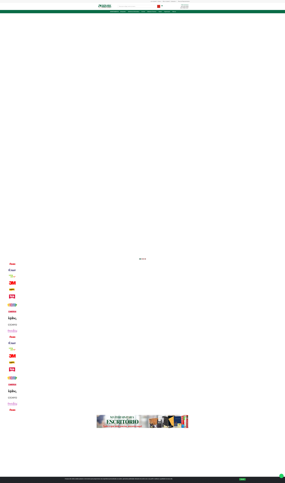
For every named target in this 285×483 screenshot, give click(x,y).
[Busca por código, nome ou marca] (137, 6)
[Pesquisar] (158, 6)
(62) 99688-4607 (184, 8)
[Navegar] (0, 102)
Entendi (242, 479)
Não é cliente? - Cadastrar (169, 1)
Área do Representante (184, 1)
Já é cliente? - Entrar (155, 1)
